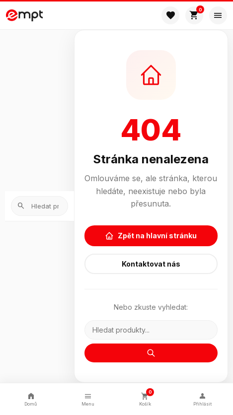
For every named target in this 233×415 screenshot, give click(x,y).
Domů (30, 399)
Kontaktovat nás (151, 264)
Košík (145, 398)
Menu (87, 399)
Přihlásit (202, 399)
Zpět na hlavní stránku (151, 235)
